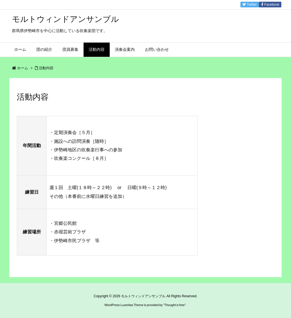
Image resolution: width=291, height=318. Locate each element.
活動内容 (46, 68)
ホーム (22, 68)
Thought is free (174, 305)
